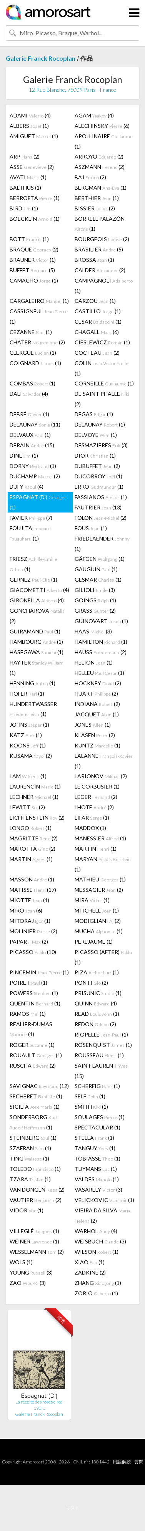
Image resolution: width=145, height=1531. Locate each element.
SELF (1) (90, 1096)
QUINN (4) (96, 1003)
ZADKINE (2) (90, 1272)
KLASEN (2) (95, 735)
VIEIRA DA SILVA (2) (102, 1215)
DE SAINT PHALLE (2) (102, 398)
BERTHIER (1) (97, 198)
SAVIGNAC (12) (39, 1086)
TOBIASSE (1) (97, 1158)
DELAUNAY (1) (100, 424)
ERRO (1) (99, 486)
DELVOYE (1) (96, 435)
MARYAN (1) (103, 864)
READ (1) (97, 1013)
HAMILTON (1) (101, 641)
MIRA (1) (92, 900)
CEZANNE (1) (31, 332)
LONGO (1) (31, 828)
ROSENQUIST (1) (103, 1045)
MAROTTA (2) (32, 848)
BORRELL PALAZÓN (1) (100, 223)
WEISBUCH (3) (100, 1241)
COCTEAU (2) (97, 352)
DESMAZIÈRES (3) (101, 445)
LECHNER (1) (34, 797)
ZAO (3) (28, 1283)
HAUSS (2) (101, 652)
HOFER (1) (27, 693)
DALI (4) (29, 393)
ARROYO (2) (99, 156)
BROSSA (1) (94, 259)
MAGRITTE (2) (34, 838)
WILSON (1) (96, 1251)
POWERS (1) (34, 993)
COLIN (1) (101, 368)
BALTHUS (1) (25, 187)
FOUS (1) (91, 528)
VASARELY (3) (98, 1189)
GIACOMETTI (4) (39, 590)
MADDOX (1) (90, 828)
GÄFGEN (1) (100, 559)
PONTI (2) (91, 982)
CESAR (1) (98, 321)
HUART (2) (96, 693)
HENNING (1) (32, 683)
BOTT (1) (29, 239)
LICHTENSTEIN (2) (37, 817)
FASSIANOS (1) (101, 497)
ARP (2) (25, 156)
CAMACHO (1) (34, 280)
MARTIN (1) (96, 848)
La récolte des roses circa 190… (39, 1405)
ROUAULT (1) (36, 1055)
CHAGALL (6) (97, 332)
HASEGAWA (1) (36, 652)
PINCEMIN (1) (39, 972)
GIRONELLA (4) (37, 600)
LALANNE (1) (104, 760)
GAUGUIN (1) (96, 569)
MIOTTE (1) (29, 900)
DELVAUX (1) (30, 435)
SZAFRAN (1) (30, 1148)
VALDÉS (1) (97, 1179)
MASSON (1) (32, 879)
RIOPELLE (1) (101, 1034)
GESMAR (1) (98, 579)
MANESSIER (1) (100, 838)
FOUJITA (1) (30, 533)
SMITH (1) (91, 1106)
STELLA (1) (94, 1137)
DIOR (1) (95, 455)
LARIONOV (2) (101, 776)
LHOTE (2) (94, 807)
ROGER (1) (32, 1045)
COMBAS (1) (32, 383)
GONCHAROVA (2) (37, 615)
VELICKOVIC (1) (104, 1200)
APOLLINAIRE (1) (104, 141)
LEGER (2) (96, 797)
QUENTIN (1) (35, 1003)
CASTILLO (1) (98, 311)
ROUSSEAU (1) (99, 1055)
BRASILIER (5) (99, 249)
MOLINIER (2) (33, 931)
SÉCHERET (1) (36, 1096)
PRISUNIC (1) (98, 993)
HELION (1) (94, 662)
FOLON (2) (101, 517)
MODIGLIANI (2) (98, 921)
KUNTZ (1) (97, 745)
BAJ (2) (90, 177)
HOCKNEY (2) (98, 683)
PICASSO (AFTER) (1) (103, 957)
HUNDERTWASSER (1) (33, 709)
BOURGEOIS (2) (102, 239)
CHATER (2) (37, 342)
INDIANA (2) (97, 704)
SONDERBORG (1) (34, 1122)
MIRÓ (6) (26, 910)
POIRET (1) (28, 982)
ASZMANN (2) (100, 167)
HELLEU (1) (99, 673)
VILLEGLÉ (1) (34, 1231)
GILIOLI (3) (95, 590)
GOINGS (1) (95, 600)
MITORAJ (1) (30, 921)
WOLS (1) (21, 1262)
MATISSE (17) (33, 889)
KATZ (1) (26, 735)
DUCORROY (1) (98, 476)
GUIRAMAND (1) (35, 631)
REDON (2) (95, 1024)
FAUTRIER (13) (98, 507)
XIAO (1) (90, 1262)
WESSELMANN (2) (37, 1251)
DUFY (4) (26, 486)
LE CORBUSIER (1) (97, 786)
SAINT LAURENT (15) (101, 1070)
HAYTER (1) (36, 667)
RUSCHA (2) (33, 1065)
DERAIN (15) (32, 445)
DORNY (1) (33, 466)
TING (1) (29, 1158)
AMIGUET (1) (34, 136)
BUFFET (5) (32, 270)
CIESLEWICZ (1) (102, 342)
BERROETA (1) (35, 198)
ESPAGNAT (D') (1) (38, 502)
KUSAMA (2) (31, 755)
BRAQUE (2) (34, 249)
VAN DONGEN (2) (37, 1189)
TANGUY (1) (95, 1148)
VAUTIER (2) (36, 1200)
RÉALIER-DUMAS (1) (31, 1029)
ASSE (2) (32, 167)
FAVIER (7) (31, 517)
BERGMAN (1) (101, 187)
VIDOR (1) (26, 1210)
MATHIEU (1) (100, 879)
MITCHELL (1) (97, 910)
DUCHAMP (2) (35, 476)
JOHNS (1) (29, 724)
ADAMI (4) (30, 115)
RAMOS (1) (28, 1013)
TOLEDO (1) (35, 1169)
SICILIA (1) (35, 1106)
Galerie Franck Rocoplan (40, 58)
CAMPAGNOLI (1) (104, 285)
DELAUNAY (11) (35, 424)
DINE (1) (24, 455)
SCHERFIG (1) (97, 1086)
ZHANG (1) (98, 1283)
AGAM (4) (94, 115)
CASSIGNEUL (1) (39, 316)
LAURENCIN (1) (35, 786)
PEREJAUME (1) (94, 941)
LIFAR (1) (92, 817)
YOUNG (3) (31, 1272)
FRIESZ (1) (33, 564)
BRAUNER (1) (33, 259)
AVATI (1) (28, 177)
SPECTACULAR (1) (97, 1127)
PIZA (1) (97, 972)
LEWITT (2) (27, 807)
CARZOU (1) (95, 301)
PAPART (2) (29, 941)
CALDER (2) (100, 270)
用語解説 (122, 1462)
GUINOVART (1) (101, 621)
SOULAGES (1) (100, 1117)
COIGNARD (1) (35, 363)
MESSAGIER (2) (99, 889)
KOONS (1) (28, 745)
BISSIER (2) (95, 208)
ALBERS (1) (29, 125)
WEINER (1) (34, 1241)
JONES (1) (93, 724)
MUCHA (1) (99, 931)
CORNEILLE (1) (104, 383)
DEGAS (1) (94, 414)
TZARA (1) (30, 1179)
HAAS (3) (93, 631)
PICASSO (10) (33, 952)
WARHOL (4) (96, 1231)
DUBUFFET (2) (97, 466)
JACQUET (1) (97, 714)
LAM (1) (28, 776)
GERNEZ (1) (33, 579)
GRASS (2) (95, 610)
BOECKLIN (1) (35, 218)
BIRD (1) (24, 208)
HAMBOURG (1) (36, 641)
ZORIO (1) (96, 1293)
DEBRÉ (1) (29, 414)
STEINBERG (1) (33, 1137)
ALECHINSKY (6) (102, 125)
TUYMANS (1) (96, 1169)
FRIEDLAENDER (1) (102, 543)
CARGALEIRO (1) (39, 301)
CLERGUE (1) (33, 352)
